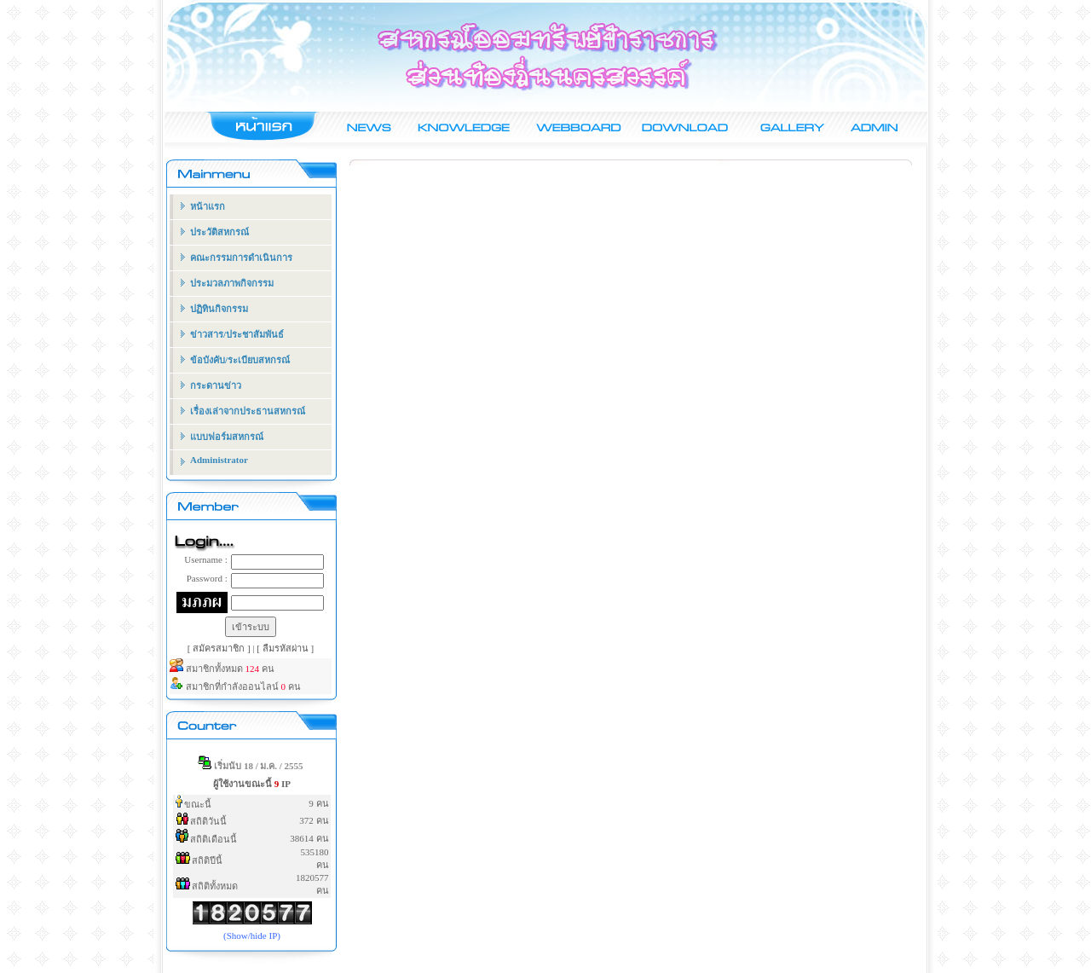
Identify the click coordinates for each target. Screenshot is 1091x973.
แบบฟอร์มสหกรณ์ (226, 436)
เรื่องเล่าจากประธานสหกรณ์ (247, 411)
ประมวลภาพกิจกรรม (232, 283)
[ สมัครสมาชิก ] (220, 648)
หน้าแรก (207, 206)
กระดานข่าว (215, 385)
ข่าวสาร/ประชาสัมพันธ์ (237, 334)
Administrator (219, 460)
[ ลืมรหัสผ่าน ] (285, 648)
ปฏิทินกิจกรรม (219, 309)
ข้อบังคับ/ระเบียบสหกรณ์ (240, 360)
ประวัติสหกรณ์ (219, 232)
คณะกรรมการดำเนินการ (241, 257)
